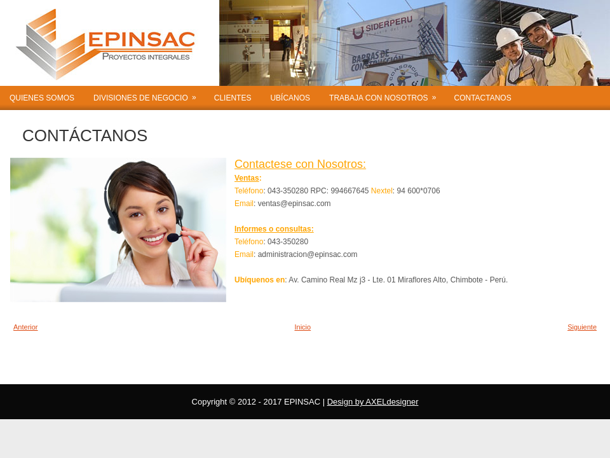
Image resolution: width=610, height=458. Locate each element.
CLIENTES (233, 98)
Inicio (302, 327)
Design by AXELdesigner (373, 401)
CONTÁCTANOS (84, 135)
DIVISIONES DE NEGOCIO (149, 94)
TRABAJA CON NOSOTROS (386, 94)
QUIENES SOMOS (42, 98)
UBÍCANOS (290, 98)
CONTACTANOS (482, 98)
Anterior (25, 327)
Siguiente (582, 327)
